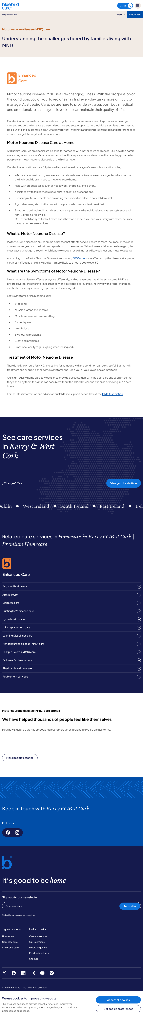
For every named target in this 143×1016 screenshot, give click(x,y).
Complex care (10, 941)
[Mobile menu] (138, 6)
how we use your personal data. (22, 915)
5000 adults (80, 258)
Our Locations (37, 941)
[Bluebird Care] (10, 8)
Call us (126, 5)
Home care (8, 936)
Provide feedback (39, 953)
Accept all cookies (118, 999)
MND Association (112, 394)
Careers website (38, 936)
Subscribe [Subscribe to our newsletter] (129, 906)
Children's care (10, 947)
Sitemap (34, 958)
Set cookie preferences (118, 1008)
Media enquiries (38, 947)
